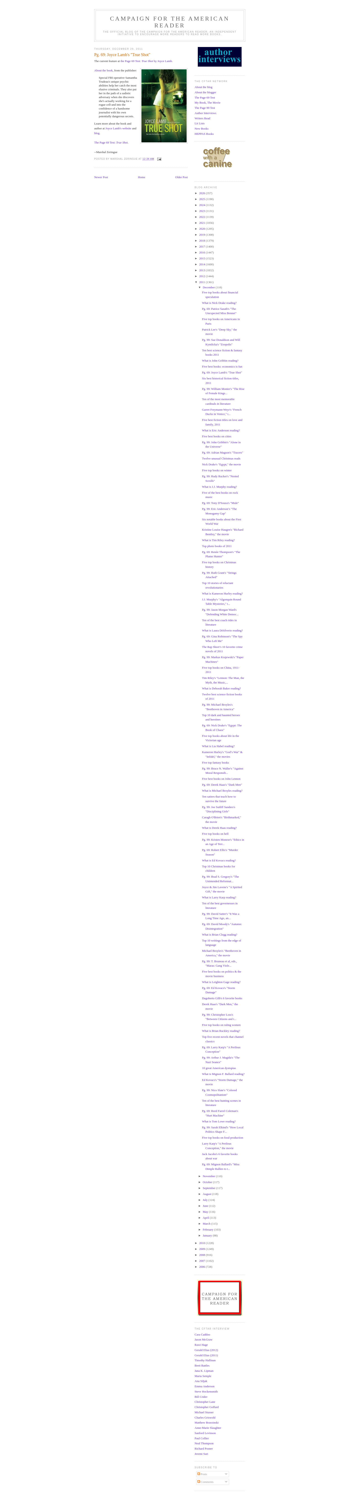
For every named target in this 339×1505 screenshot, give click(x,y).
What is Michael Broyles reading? (222, 790)
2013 (202, 270)
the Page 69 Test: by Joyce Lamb (146, 61)
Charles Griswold (205, 1417)
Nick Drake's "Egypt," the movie (221, 464)
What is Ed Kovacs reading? (219, 860)
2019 (202, 234)
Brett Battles (202, 1365)
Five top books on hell (215, 833)
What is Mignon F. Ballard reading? (223, 1074)
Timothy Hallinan (205, 1360)
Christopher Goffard (207, 1407)
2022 (202, 217)
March (207, 1223)
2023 (202, 211)
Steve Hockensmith (206, 1391)
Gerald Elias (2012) (206, 1350)
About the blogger (205, 92)
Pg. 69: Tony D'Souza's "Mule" (220, 503)
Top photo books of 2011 (217, 546)
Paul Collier (202, 1438)
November (209, 1176)
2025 (202, 199)
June (206, 1206)
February (208, 1229)
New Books (202, 128)
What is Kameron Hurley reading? (222, 593)
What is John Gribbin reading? (220, 360)
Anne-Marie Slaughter (208, 1427)
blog (96, 133)
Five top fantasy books (215, 762)
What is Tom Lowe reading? (219, 1121)
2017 (202, 246)
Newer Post (101, 177)
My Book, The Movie (207, 102)
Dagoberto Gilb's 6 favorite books (222, 998)
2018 (202, 240)
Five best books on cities (216, 436)
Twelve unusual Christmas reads (221, 458)
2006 (202, 1266)
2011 (202, 282)
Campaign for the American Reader (169, 22)
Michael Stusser (204, 1412)
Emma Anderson (204, 1386)
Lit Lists (200, 123)
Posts (202, 1474)
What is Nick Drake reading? (219, 303)
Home (141, 177)
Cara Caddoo (202, 1334)
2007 (202, 1260)
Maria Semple (203, 1376)
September (209, 1188)
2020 (202, 228)
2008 (202, 1255)
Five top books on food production (222, 1137)
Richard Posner (204, 1448)
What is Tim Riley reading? (218, 540)
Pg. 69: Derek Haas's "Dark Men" (222, 784)
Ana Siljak (201, 1381)
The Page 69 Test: (111, 142)
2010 (202, 1243)
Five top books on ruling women (221, 1025)
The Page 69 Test (205, 97)
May (206, 1211)
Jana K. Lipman (204, 1370)
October (208, 1182)
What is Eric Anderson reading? (221, 430)
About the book (103, 70)
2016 (202, 252)
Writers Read (202, 118)
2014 (202, 264)
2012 (202, 276)
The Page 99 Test (205, 108)
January (208, 1235)
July (206, 1200)
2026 (202, 193)
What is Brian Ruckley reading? (221, 1031)
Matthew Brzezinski (207, 1422)
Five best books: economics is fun (222, 366)
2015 (202, 258)
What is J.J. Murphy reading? (219, 486)
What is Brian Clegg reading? (219, 934)
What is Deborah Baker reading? (221, 688)
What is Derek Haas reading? (219, 827)
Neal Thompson (204, 1443)
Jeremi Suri (201, 1453)
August (207, 1194)
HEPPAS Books (204, 134)
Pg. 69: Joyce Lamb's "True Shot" (222, 372)
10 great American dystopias (219, 1068)
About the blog (203, 87)
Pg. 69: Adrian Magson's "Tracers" (222, 452)
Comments (205, 1482)
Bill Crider (201, 1396)
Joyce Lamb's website (118, 128)
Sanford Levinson (205, 1433)
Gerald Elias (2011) (206, 1355)
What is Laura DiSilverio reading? (222, 630)
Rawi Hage (201, 1344)
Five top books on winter (217, 470)
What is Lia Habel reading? (218, 746)
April (206, 1217)
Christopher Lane (205, 1401)
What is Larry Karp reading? (219, 897)
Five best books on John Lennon (221, 778)
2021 (202, 222)
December (209, 287)
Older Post (181, 177)
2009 (202, 1249)
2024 (202, 205)
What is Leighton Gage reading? (221, 982)
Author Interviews (205, 113)
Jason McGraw (203, 1339)
